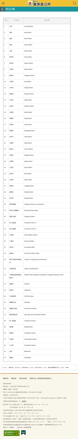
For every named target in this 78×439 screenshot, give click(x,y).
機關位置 (5, 378)
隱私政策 (13, 378)
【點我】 (24, 401)
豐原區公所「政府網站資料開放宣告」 (41, 378)
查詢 (75, 3)
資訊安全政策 (23, 378)
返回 (2, 9)
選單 (3, 3)
